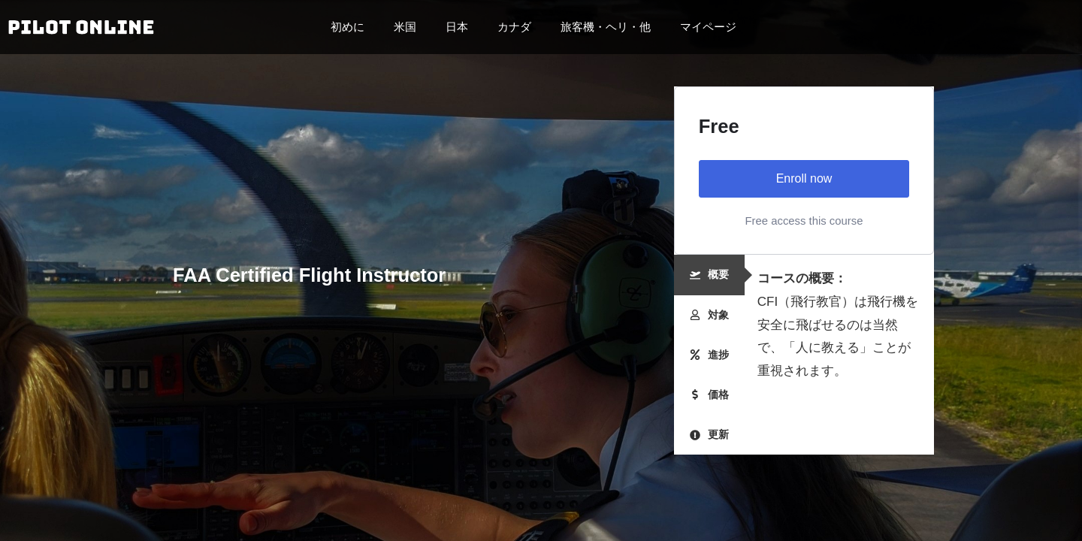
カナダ (518, 27)
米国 (409, 27)
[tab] (709, 275)
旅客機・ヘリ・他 (609, 27)
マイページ (708, 27)
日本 (461, 27)
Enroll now (804, 178)
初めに (351, 27)
